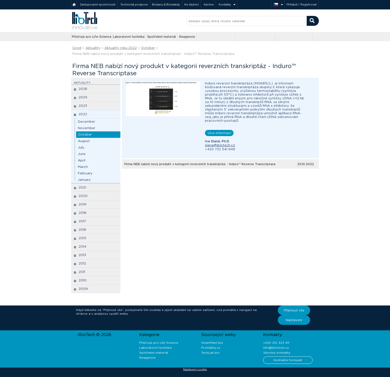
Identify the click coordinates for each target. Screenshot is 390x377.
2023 (83, 106)
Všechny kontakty (276, 352)
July (81, 147)
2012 (82, 263)
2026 (83, 89)
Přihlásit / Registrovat (302, 4)
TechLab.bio (210, 352)
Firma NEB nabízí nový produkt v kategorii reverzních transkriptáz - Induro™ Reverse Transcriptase (153, 54)
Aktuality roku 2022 (120, 48)
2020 (83, 196)
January (84, 180)
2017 (82, 221)
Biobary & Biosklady (166, 4)
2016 (82, 229)
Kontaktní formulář (288, 360)
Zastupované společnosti (97, 4)
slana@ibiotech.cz (220, 145)
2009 (83, 289)
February (85, 173)
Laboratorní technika (129, 36)
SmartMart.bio (212, 342)
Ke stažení (191, 4)
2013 (82, 255)
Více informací (219, 133)
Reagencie (187, 36)
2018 (82, 213)
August (84, 141)
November (86, 128)
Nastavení (294, 320)
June (82, 154)
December (86, 121)
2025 (83, 97)
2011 (82, 272)
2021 (82, 187)
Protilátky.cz (210, 347)
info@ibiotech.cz (276, 347)
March (83, 167)
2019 (82, 204)
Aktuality (93, 48)
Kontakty (225, 4)
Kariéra (209, 4)
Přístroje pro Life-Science (91, 36)
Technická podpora (134, 4)
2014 (82, 246)
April (81, 160)
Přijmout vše (294, 310)
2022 (83, 114)
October (148, 48)
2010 (83, 280)
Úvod (76, 48)
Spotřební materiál (161, 36)
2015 (82, 238)
